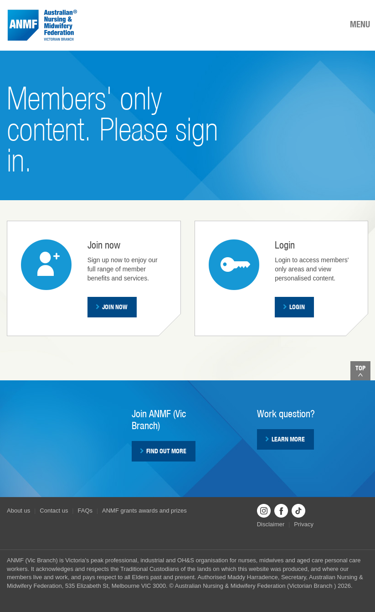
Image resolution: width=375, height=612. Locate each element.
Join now (112, 307)
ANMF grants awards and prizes (144, 510)
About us (18, 510)
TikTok (298, 511)
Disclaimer (271, 524)
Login (294, 307)
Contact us (54, 510)
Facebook (281, 511)
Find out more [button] (163, 451)
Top (360, 370)
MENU (360, 24)
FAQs (85, 510)
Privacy (303, 524)
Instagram (264, 511)
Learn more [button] (285, 439)
